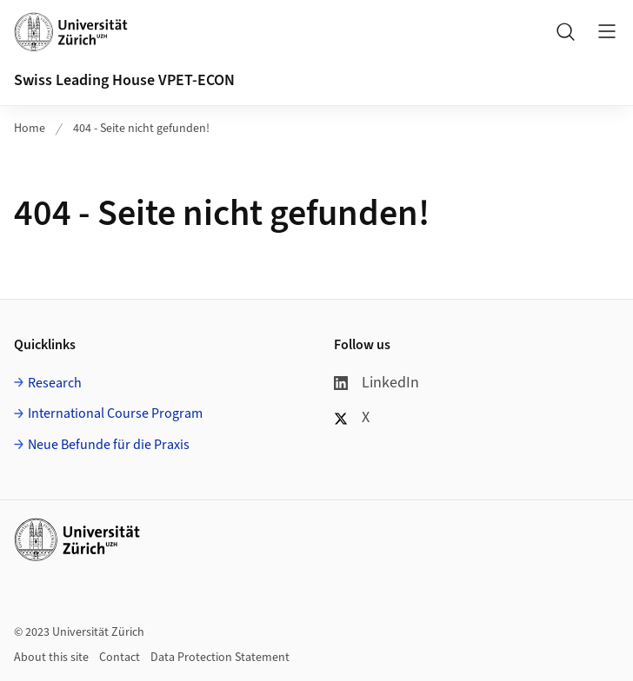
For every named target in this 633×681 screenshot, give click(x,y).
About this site (51, 657)
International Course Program (115, 413)
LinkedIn (376, 382)
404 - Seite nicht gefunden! (141, 128)
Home (29, 128)
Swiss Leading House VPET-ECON (124, 80)
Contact (119, 657)
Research (55, 383)
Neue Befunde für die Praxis (109, 444)
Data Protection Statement (220, 657)
